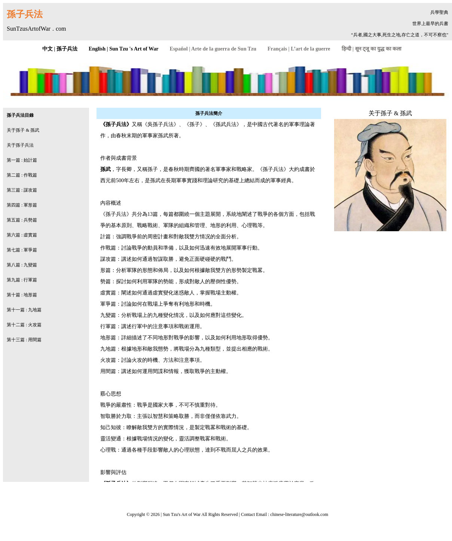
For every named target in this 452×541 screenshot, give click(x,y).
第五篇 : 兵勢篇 (22, 220)
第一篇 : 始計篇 (22, 160)
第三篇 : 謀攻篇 (22, 190)
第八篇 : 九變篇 (22, 265)
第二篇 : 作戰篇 (22, 175)
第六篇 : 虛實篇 (22, 235)
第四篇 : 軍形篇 (22, 205)
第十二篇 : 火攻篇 (24, 324)
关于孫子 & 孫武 (23, 130)
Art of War (190, 514)
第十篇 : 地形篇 (22, 294)
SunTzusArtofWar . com (36, 28)
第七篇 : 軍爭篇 (22, 250)
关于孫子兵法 (20, 145)
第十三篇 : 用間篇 (24, 339)
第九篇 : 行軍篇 (22, 279)
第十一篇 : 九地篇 (24, 309)
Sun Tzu (170, 514)
